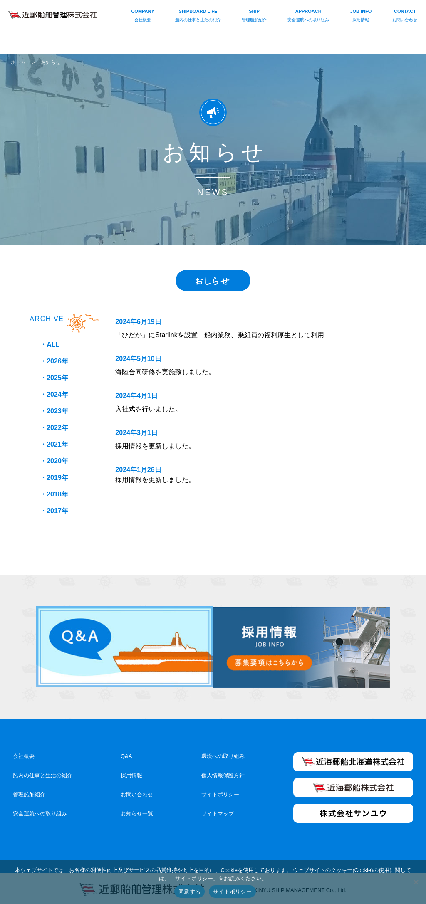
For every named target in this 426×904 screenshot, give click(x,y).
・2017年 (54, 510)
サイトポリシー (220, 791)
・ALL (49, 344)
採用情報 (131, 772)
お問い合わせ (137, 791)
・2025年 (54, 377)
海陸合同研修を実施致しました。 (165, 371)
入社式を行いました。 (148, 408)
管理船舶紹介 (29, 791)
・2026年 (54, 361)
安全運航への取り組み (40, 811)
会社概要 (24, 753)
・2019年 (54, 477)
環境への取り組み (223, 753)
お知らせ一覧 (137, 811)
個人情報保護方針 (223, 772)
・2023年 (54, 411)
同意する (189, 892)
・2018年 (54, 494)
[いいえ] (415, 882)
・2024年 (54, 394)
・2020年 (54, 460)
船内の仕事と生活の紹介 (42, 772)
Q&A (126, 753)
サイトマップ (217, 811)
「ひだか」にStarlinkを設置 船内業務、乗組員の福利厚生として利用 (219, 334)
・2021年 (54, 444)
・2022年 (54, 427)
